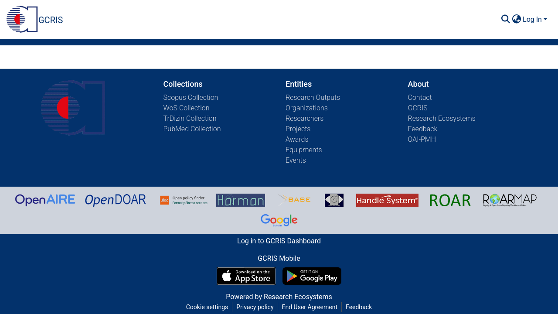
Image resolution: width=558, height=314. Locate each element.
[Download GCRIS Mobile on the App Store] (246, 276)
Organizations (307, 108)
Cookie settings (207, 307)
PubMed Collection (192, 129)
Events (296, 160)
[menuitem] (516, 19)
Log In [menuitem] (532, 19)
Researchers (304, 118)
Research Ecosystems (442, 118)
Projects (298, 129)
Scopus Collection (190, 97)
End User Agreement (309, 307)
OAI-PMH (422, 139)
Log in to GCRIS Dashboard (279, 241)
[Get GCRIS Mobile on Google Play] (311, 276)
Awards (297, 139)
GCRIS (418, 108)
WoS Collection (186, 108)
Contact (420, 97)
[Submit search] (505, 19)
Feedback (423, 129)
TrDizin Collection (190, 118)
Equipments (304, 150)
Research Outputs (313, 97)
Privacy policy (254, 307)
